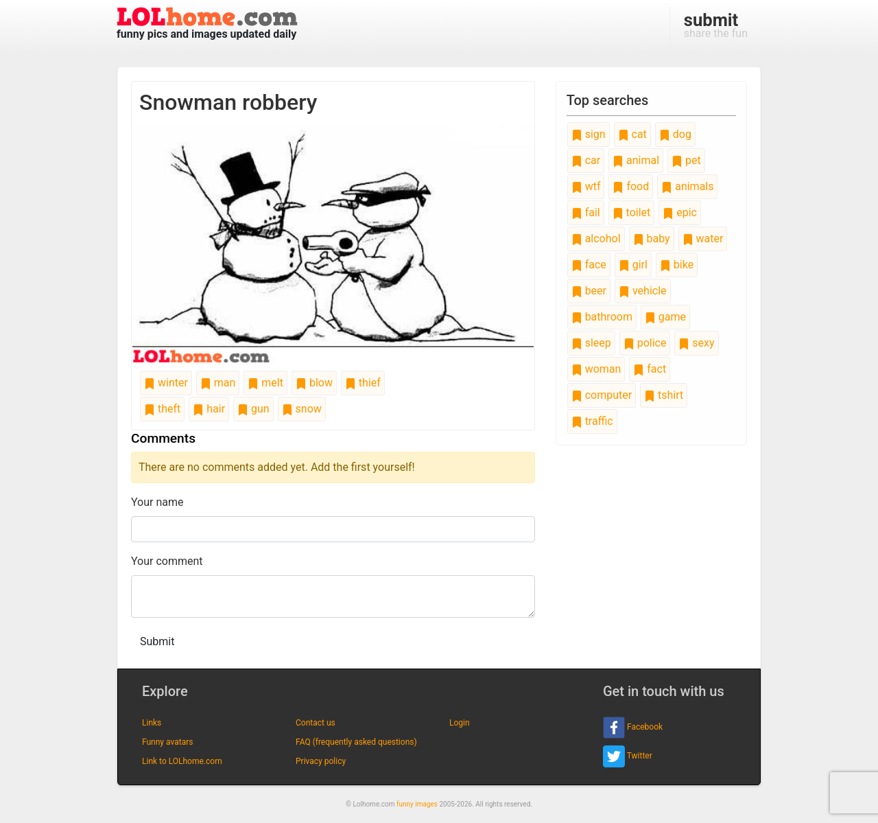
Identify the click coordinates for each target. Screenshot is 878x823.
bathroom (601, 316)
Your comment (167, 561)
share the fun (716, 25)
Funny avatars (167, 742)
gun (253, 408)
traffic (592, 421)
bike (676, 264)
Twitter (627, 756)
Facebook (633, 728)
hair (209, 408)
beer (588, 290)
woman (596, 368)
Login (459, 723)
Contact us (315, 723)
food (631, 186)
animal (636, 160)
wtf (586, 186)
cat (632, 134)
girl (633, 264)
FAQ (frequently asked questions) (356, 742)
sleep (591, 342)
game (665, 316)
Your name (157, 502)
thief (363, 382)
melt (265, 382)
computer (601, 395)
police (645, 342)
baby (651, 238)
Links (151, 723)
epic (680, 212)
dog (675, 134)
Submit (157, 641)
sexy (696, 342)
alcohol (596, 238)
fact (649, 368)
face (588, 264)
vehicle (643, 290)
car (585, 160)
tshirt (663, 395)
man (218, 382)
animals (687, 186)
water (703, 238)
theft (162, 408)
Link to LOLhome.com (182, 761)
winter (166, 382)
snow (302, 408)
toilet (632, 212)
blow (314, 382)
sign (588, 134)
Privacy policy (321, 761)
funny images (417, 804)
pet (686, 160)
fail (585, 212)
